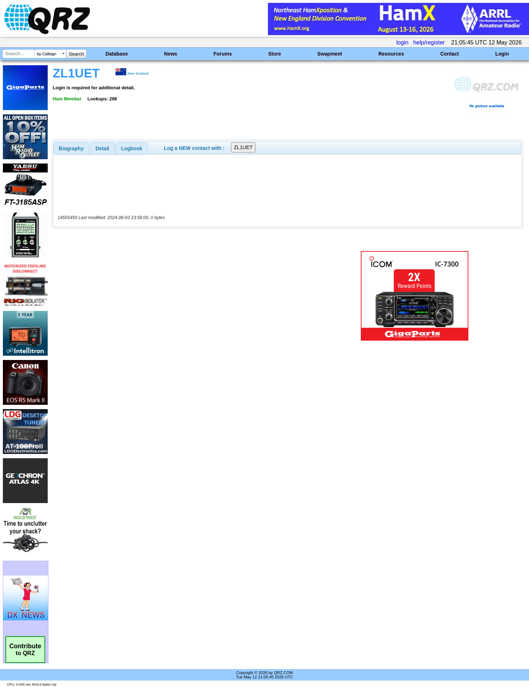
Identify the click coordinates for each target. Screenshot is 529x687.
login (402, 42)
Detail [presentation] (102, 148)
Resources (391, 54)
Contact (449, 54)
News (171, 54)
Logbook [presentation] (131, 148)
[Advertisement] (184, 296)
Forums (222, 54)
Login (502, 54)
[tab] (71, 148)
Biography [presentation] (71, 148)
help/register (429, 42)
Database (116, 54)
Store (274, 54)
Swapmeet (329, 54)
